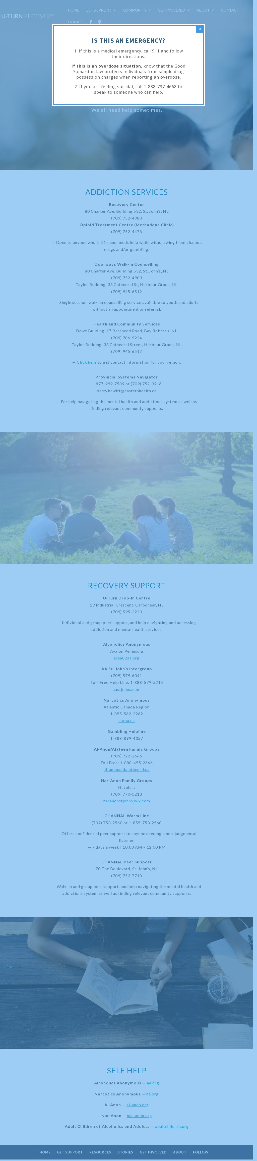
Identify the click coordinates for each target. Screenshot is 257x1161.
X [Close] (200, 29)
